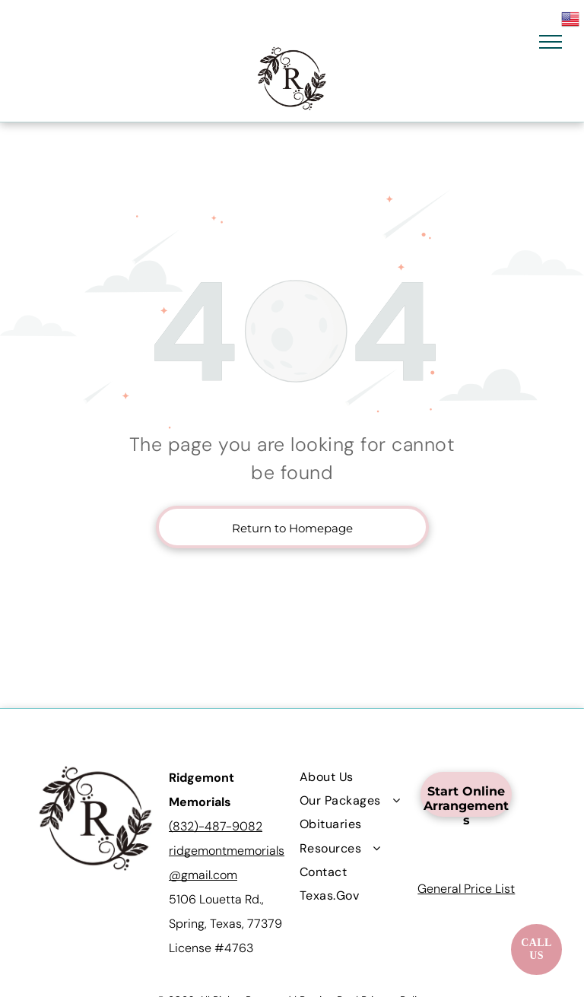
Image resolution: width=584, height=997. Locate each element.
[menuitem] (354, 776)
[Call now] (536, 949)
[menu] (550, 42)
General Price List (466, 889)
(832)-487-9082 (215, 826)
